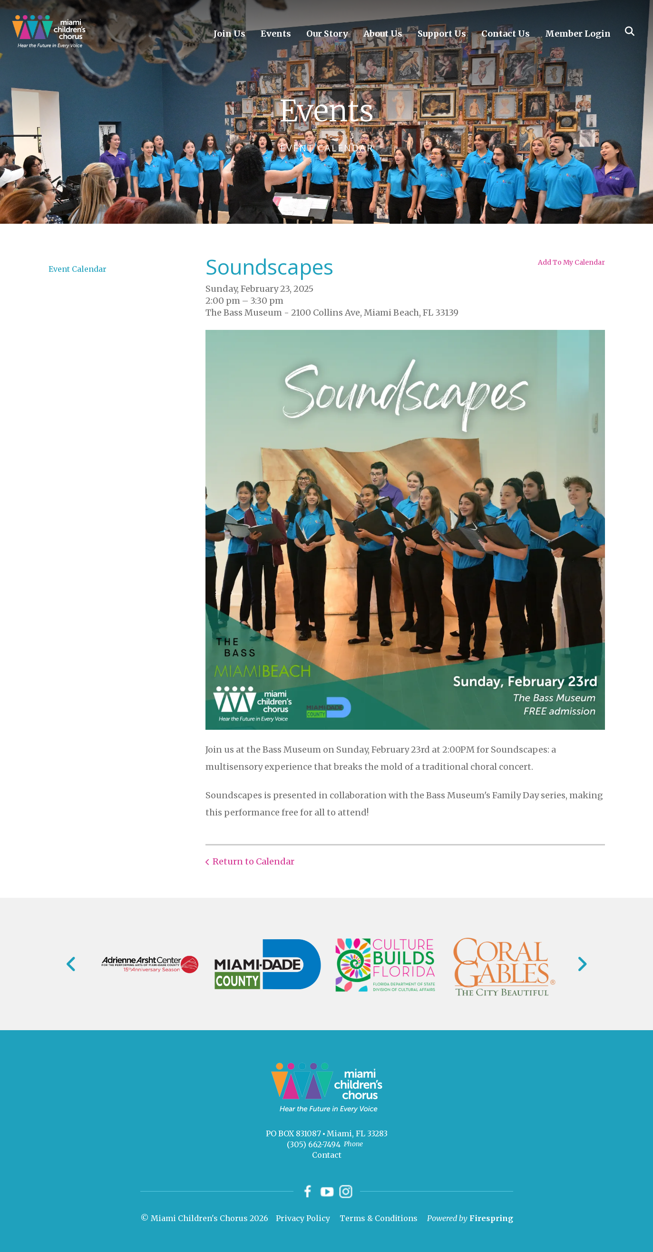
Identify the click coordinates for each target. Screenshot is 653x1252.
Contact (326, 1155)
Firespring (491, 1218)
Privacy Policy (303, 1218)
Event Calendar (78, 269)
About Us (382, 33)
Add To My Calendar (571, 262)
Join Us (229, 33)
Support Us (442, 33)
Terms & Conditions (379, 1218)
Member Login (578, 33)
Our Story (327, 33)
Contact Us (505, 33)
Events (276, 33)
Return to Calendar (253, 861)
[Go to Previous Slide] (72, 964)
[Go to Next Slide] (582, 964)
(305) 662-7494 (314, 1144)
